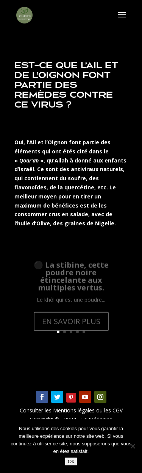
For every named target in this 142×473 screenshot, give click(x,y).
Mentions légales (74, 410)
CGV (117, 410)
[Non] (132, 446)
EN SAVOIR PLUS (71, 325)
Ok (71, 461)
